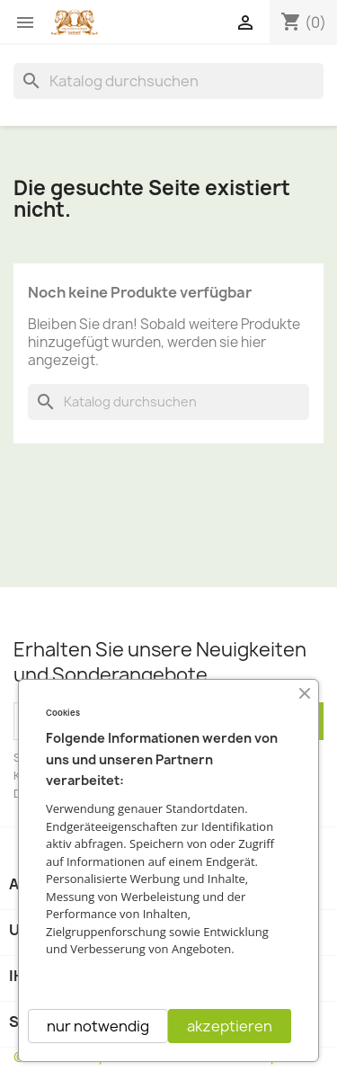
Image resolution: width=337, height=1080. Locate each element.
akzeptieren (229, 1026)
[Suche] (168, 81)
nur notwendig (98, 1026)
